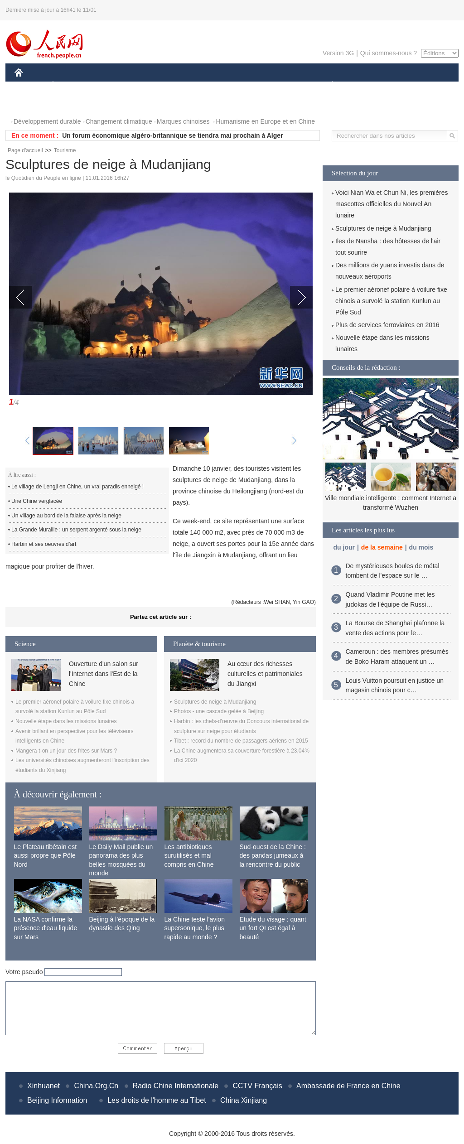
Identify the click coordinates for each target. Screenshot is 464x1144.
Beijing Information (57, 1100)
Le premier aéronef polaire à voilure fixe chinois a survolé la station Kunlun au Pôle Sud (391, 301)
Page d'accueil (25, 150)
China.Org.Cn (96, 1086)
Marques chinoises (183, 121)
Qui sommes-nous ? (388, 53)
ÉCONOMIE (69, 85)
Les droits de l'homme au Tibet (156, 1100)
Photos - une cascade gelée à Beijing (219, 711)
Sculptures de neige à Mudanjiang (215, 702)
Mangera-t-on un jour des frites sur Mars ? (66, 751)
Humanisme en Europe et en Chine (265, 121)
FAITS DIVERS (278, 85)
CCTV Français (257, 1086)
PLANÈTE (327, 85)
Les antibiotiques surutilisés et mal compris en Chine (189, 855)
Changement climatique (119, 121)
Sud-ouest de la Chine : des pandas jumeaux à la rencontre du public (273, 855)
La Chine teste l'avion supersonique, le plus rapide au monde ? (194, 928)
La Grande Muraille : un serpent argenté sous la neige (76, 529)
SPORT (364, 85)
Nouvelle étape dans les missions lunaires (65, 721)
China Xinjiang (243, 1100)
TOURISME (402, 85)
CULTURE (229, 85)
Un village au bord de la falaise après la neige (66, 515)
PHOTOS (33, 103)
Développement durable (47, 121)
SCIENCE (189, 85)
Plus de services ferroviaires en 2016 (387, 324)
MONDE (110, 85)
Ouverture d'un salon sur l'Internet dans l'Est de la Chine (103, 674)
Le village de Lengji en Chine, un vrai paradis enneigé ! (77, 486)
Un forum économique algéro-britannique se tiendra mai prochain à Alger (172, 135)
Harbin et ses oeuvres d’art (43, 544)
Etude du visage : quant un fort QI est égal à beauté (273, 928)
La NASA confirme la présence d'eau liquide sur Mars (45, 928)
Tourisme (65, 150)
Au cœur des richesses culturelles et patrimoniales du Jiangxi (265, 674)
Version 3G (338, 53)
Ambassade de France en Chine (348, 1086)
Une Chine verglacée (36, 501)
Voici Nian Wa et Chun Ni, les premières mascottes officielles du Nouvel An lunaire (391, 204)
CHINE (30, 85)
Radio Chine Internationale (175, 1086)
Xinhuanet (43, 1086)
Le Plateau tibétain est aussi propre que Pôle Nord (45, 855)
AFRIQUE (148, 85)
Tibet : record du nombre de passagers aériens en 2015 (241, 741)
